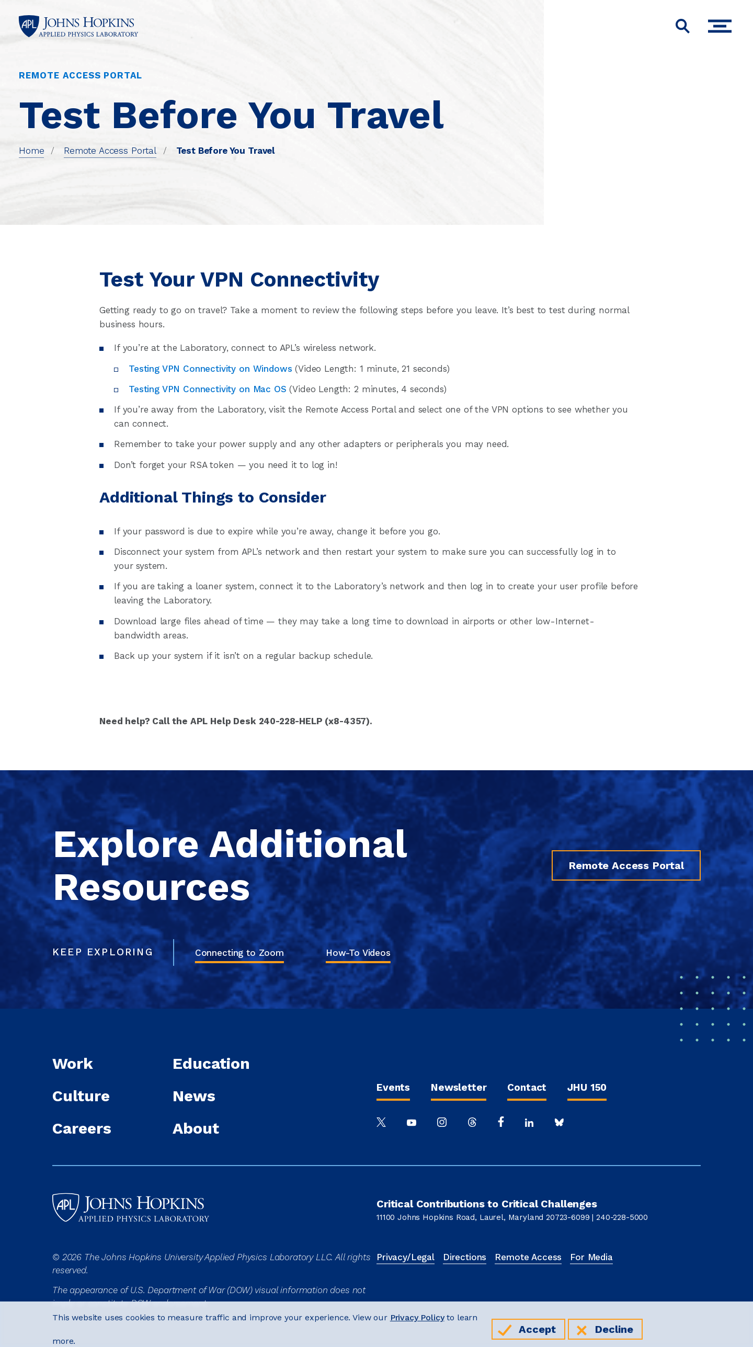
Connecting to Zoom (239, 953)
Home (31, 150)
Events (393, 1087)
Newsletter (458, 1087)
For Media (591, 1257)
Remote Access (528, 1257)
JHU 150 (587, 1087)
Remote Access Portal (110, 150)
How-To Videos (358, 953)
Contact (526, 1087)
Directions (464, 1257)
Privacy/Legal (405, 1257)
